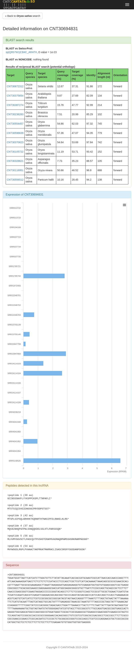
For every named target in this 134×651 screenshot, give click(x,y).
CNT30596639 (15, 133)
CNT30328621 (15, 161)
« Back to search (22, 15)
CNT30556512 (15, 179)
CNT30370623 (15, 142)
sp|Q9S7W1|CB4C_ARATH (21, 52)
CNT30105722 (15, 151)
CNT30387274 (15, 105)
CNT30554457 (15, 123)
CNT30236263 (15, 114)
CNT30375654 (15, 95)
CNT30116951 (15, 170)
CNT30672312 (15, 86)
